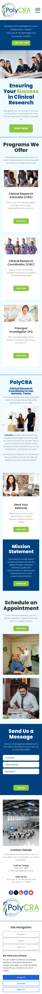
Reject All (21, 989)
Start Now (21, 128)
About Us (21, 583)
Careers (21, 940)
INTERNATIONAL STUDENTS (21, 29)
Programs (21, 934)
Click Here (21, 221)
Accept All (21, 977)
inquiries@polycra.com (28, 26)
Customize (21, 983)
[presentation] (21, 779)
